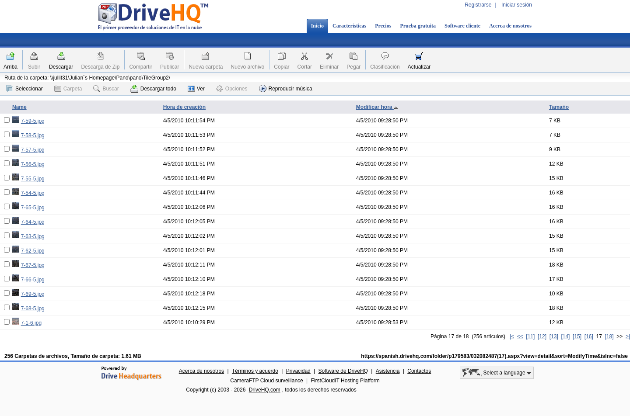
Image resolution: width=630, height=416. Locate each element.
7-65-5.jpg (33, 208)
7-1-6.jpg (31, 323)
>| (628, 336)
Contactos (419, 371)
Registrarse (478, 5)
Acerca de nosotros (510, 26)
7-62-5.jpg (33, 251)
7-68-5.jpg (33, 308)
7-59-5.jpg (33, 121)
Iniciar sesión (516, 5)
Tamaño (559, 107)
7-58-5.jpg (33, 135)
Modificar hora (377, 107)
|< (512, 336)
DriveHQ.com (264, 390)
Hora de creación (184, 107)
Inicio (317, 26)
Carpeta (68, 89)
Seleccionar (24, 88)
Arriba (11, 67)
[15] (577, 336)
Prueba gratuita (418, 26)
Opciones (232, 88)
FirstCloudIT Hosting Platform (345, 381)
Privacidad (298, 371)
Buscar (106, 88)
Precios (383, 26)
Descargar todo (153, 89)
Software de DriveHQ (343, 371)
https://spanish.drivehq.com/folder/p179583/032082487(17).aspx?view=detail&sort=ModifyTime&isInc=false (494, 356)
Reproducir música (285, 88)
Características (349, 26)
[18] (609, 336)
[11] (530, 336)
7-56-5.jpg (33, 164)
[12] (542, 336)
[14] (565, 336)
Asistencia (388, 371)
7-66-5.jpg (33, 280)
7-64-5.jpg (33, 222)
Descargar (61, 67)
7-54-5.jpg (33, 193)
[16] (588, 336)
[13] (554, 336)
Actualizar (419, 67)
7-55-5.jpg (33, 179)
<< (520, 336)
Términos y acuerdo (255, 371)
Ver (196, 89)
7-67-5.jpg (33, 265)
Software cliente (462, 26)
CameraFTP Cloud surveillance (266, 381)
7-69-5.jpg (33, 294)
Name (19, 107)
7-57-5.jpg (33, 150)
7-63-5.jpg (33, 236)
